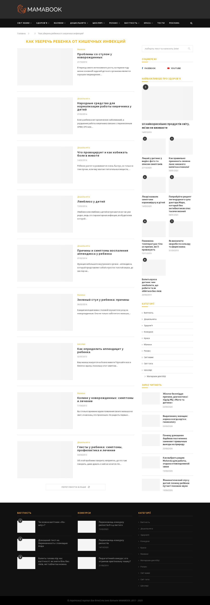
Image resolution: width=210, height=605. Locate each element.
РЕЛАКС (113, 23)
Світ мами (148, 357)
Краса (147, 338)
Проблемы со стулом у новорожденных (94, 56)
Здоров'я (148, 325)
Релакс (147, 350)
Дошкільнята (83, 98)
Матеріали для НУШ (156, 376)
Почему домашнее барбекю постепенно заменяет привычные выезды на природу (175, 440)
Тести (161, 23)
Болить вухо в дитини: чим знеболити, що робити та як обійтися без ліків (151, 285)
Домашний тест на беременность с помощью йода (53, 543)
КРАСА (147, 23)
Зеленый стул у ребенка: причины (103, 299)
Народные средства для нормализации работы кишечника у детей (104, 106)
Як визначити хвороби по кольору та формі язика (179, 244)
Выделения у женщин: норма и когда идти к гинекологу (175, 419)
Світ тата (148, 363)
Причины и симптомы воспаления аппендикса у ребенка (102, 252)
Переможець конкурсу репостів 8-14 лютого (111, 523)
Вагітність (148, 312)
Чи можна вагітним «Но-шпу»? (51, 523)
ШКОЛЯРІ (98, 23)
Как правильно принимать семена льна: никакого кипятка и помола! (179, 162)
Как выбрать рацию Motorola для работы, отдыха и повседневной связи (176, 462)
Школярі (81, 344)
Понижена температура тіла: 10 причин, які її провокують (152, 245)
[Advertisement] (135, 9)
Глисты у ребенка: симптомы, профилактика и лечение (99, 449)
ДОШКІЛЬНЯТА (78, 23)
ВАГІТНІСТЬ (130, 23)
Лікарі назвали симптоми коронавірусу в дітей (153, 199)
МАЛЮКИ (58, 23)
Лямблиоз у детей (91, 201)
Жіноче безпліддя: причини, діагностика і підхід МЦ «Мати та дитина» (175, 398)
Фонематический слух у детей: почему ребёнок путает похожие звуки (176, 483)
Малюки (81, 49)
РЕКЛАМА (174, 23)
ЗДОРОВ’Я (41, 23)
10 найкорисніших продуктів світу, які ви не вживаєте (166, 125)
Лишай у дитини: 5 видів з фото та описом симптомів (152, 161)
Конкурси (148, 331)
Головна (21, 33)
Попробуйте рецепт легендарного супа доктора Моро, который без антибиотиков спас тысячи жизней (180, 204)
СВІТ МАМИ (23, 23)
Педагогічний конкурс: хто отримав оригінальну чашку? (115, 560)
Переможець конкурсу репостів (111, 541)
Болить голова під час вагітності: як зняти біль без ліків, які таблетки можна (53, 561)
